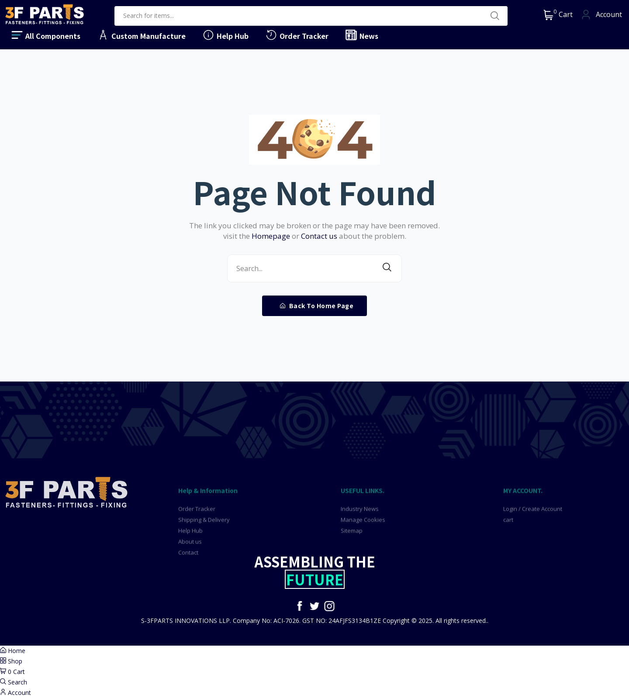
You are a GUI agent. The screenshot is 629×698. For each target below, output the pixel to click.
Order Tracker (296, 34)
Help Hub (225, 34)
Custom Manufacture (141, 34)
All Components (45, 34)
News (361, 34)
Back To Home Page (317, 305)
